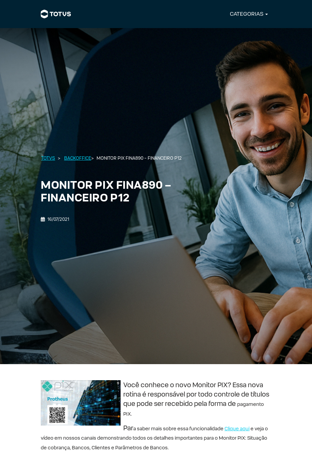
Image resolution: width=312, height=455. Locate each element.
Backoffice (77, 158)
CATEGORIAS (247, 14)
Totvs (48, 158)
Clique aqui (237, 428)
